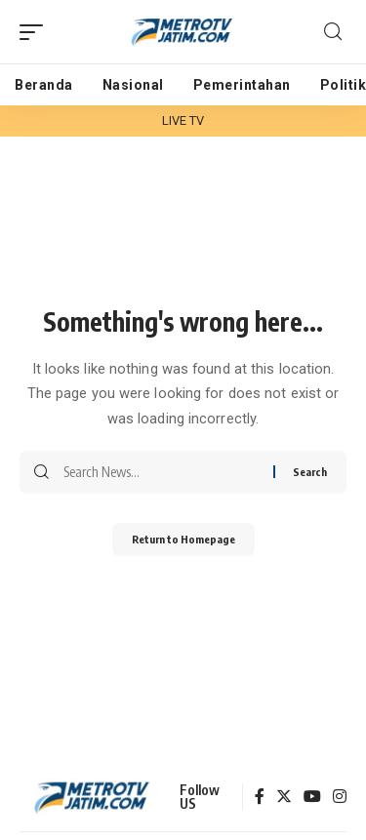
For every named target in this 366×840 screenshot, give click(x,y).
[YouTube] (312, 797)
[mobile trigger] (36, 32)
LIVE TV (183, 120)
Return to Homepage (183, 539)
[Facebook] (259, 797)
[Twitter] (284, 797)
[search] (332, 32)
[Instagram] (339, 797)
